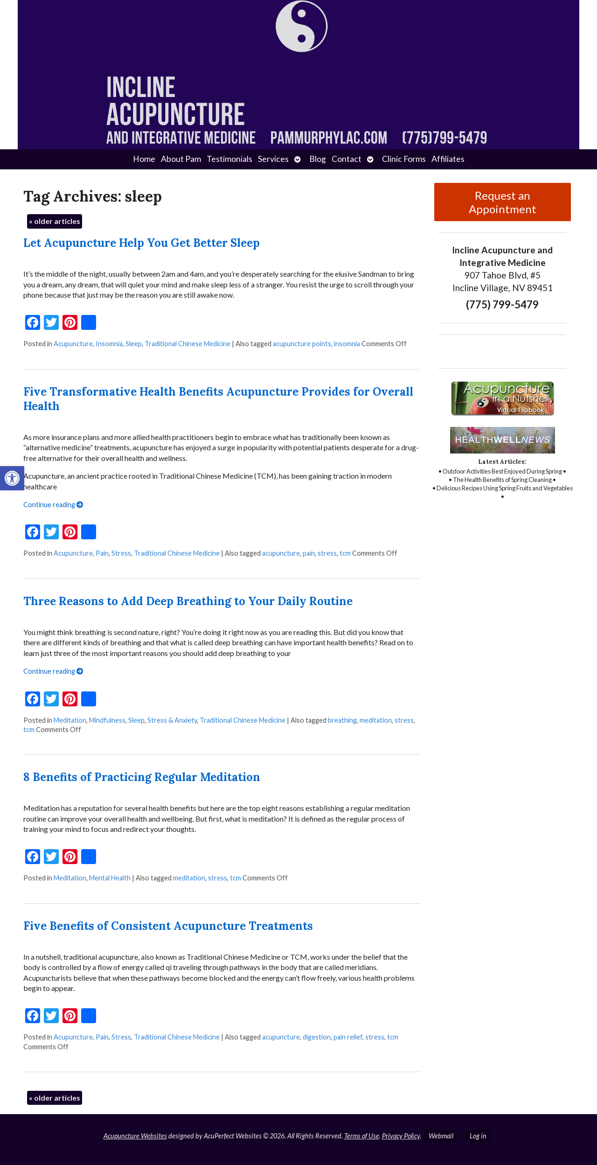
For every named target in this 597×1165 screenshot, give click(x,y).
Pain (102, 553)
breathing (342, 720)
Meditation (70, 720)
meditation (376, 720)
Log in (478, 1136)
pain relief (347, 1037)
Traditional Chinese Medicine (187, 344)
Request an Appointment (502, 202)
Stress (121, 553)
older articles (54, 220)
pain (309, 553)
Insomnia (109, 344)
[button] (12, 478)
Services (273, 159)
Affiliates (448, 159)
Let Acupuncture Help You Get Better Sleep (141, 243)
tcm (345, 553)
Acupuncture (73, 344)
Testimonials (229, 159)
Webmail (441, 1136)
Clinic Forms (404, 159)
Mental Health (110, 878)
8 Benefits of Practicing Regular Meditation (141, 777)
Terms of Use (361, 1136)
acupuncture (281, 553)
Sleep (133, 344)
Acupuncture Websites (135, 1136)
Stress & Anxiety (172, 720)
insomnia (347, 344)
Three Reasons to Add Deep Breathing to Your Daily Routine (188, 601)
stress (327, 553)
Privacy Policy (401, 1136)
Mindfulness (107, 720)
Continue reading (53, 505)
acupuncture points (302, 344)
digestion (317, 1037)
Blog (317, 159)
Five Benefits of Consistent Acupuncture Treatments (168, 926)
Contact (346, 159)
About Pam (181, 159)
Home (144, 159)
